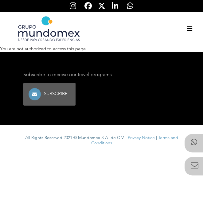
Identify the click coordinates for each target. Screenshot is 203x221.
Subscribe (56, 94)
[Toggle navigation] (189, 28)
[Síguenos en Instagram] (73, 6)
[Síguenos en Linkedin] (115, 6)
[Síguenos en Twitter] (101, 6)
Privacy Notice (141, 138)
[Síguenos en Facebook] (88, 6)
